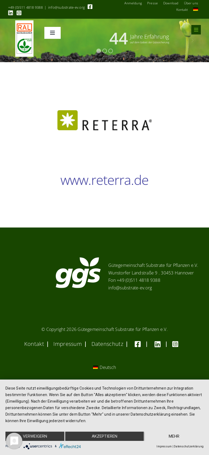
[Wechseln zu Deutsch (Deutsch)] (104, 367)
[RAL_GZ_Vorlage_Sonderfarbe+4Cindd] (24, 23)
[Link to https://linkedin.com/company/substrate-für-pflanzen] (10, 13)
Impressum (164, 446)
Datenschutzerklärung (189, 446)
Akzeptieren (104, 436)
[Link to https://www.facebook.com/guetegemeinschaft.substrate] (90, 7)
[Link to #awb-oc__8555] (196, 29)
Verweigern (35, 436)
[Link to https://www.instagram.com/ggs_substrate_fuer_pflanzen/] (19, 13)
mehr (174, 436)
